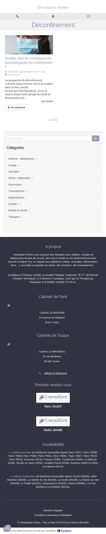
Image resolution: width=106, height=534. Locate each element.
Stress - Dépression (19, 178)
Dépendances (16, 197)
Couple (12, 165)
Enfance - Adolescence (21, 158)
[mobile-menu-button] (88, 16)
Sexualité (13, 171)
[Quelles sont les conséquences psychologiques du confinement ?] (29, 44)
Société (12, 203)
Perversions (15, 184)
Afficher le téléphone (55, 373)
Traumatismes (16, 191)
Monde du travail (17, 210)
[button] (7, 528)
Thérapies (14, 216)
